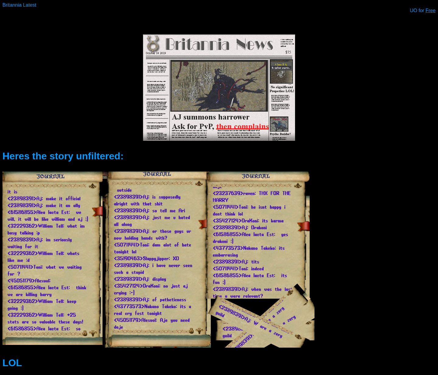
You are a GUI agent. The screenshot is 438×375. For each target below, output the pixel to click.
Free (431, 10)
